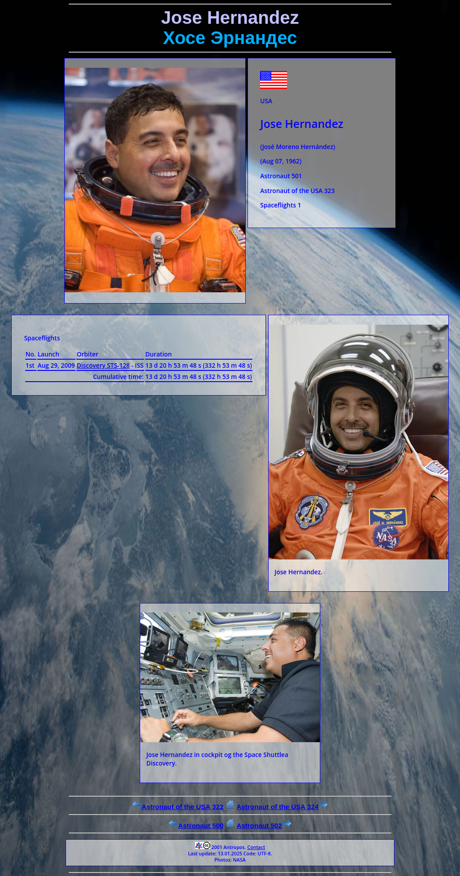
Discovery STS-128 (103, 365)
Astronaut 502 (263, 825)
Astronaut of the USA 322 (178, 806)
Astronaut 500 (195, 825)
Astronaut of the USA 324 (282, 806)
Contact (256, 847)
